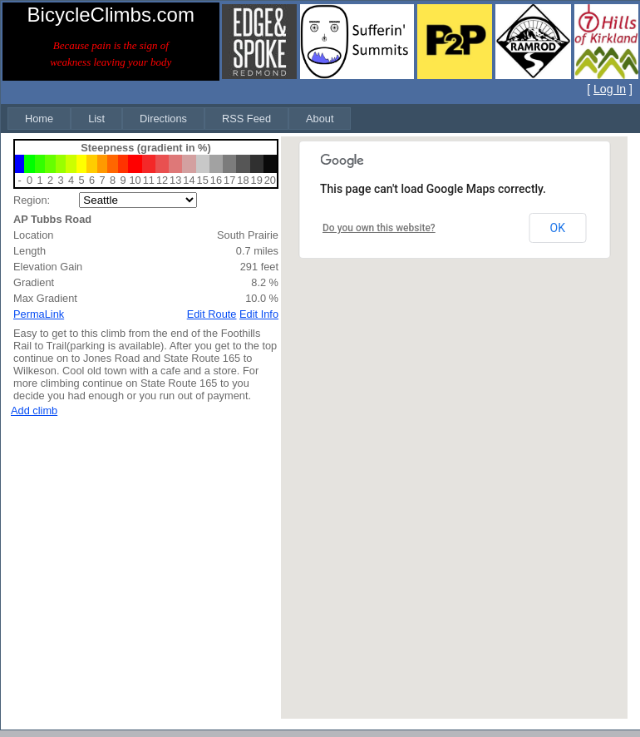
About (319, 118)
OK (557, 228)
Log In (609, 89)
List (96, 118)
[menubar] (179, 118)
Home (39, 118)
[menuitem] (39, 118)
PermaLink (38, 314)
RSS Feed (246, 118)
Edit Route (212, 314)
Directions (163, 118)
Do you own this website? (379, 228)
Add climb (34, 410)
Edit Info (258, 314)
